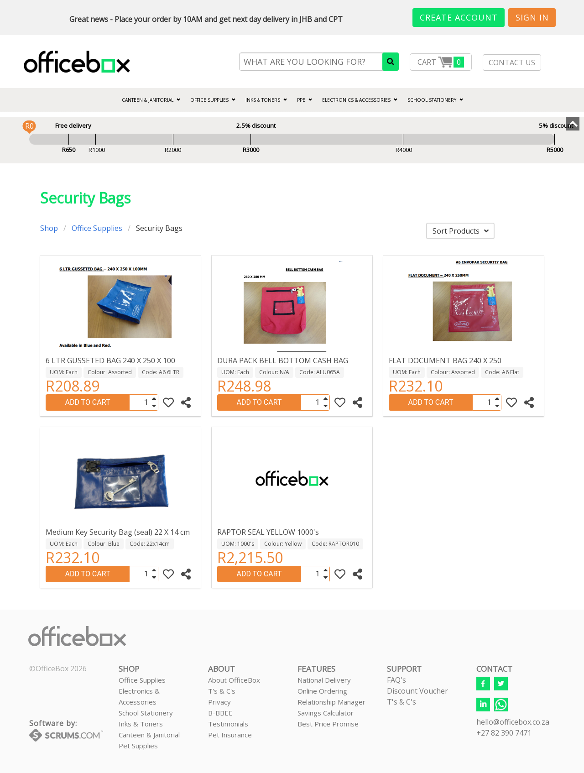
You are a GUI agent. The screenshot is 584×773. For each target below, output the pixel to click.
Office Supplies (209, 100)
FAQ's (396, 680)
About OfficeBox (234, 679)
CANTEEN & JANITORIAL (147, 100)
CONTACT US (512, 62)
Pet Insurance (230, 734)
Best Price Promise (328, 723)
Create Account (459, 17)
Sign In (532, 17)
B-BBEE (220, 712)
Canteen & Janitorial (149, 734)
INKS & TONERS (262, 100)
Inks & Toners (141, 723)
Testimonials (228, 723)
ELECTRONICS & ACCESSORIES (356, 100)
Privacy (219, 701)
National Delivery (324, 679)
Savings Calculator (325, 712)
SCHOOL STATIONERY (431, 100)
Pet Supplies (138, 745)
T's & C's (221, 690)
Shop (49, 228)
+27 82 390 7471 (504, 733)
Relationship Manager (331, 701)
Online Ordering (322, 690)
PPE (301, 100)
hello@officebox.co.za (512, 722)
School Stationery (146, 712)
